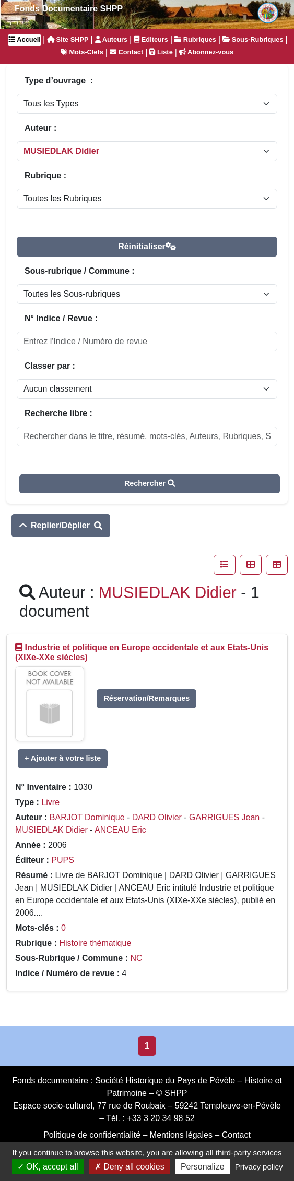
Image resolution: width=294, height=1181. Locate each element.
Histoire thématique (95, 943)
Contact (126, 52)
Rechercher (149, 483)
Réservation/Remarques (146, 698)
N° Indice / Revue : (61, 318)
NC (136, 958)
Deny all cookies (129, 1166)
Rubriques (195, 39)
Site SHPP (67, 39)
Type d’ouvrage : (59, 80)
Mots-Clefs (82, 52)
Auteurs (111, 39)
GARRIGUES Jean (224, 817)
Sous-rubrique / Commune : (80, 270)
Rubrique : (45, 175)
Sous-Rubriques (252, 39)
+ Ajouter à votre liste (63, 758)
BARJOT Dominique (87, 817)
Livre (50, 802)
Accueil (24, 39)
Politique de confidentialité (91, 1134)
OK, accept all (47, 1166)
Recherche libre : (58, 413)
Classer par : (50, 365)
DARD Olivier (157, 817)
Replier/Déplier (60, 525)
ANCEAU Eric (120, 829)
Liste (160, 52)
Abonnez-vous (206, 52)
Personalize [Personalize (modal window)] (203, 1166)
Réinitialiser (147, 246)
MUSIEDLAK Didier (51, 829)
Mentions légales (181, 1134)
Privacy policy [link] (259, 1166)
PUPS (62, 860)
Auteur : (40, 128)
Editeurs (151, 39)
